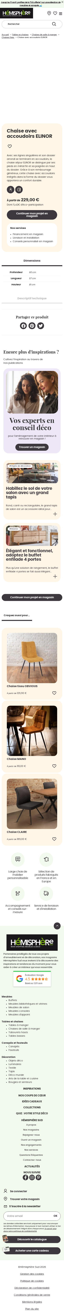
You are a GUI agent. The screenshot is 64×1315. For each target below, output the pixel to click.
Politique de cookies (32, 1280)
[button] (23, 324)
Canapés (14, 1045)
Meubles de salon (19, 1006)
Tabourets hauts (18, 1031)
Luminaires (15, 1063)
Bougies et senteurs (20, 1081)
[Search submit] (54, 24)
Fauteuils (14, 1049)
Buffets (13, 999)
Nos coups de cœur (32, 1094)
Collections (32, 1106)
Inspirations (32, 1087)
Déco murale (16, 1074)
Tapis (12, 1070)
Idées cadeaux (32, 1100)
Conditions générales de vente (32, 1294)
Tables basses (17, 1035)
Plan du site (32, 1308)
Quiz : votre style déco (32, 1112)
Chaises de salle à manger (24, 1027)
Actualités (32, 1165)
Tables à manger (19, 1024)
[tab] (32, 259)
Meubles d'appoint (19, 1013)
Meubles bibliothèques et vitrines (28, 1003)
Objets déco (16, 1059)
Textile (12, 1067)
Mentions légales (32, 1301)
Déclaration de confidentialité (32, 1287)
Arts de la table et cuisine (23, 1077)
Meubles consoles (19, 1010)
